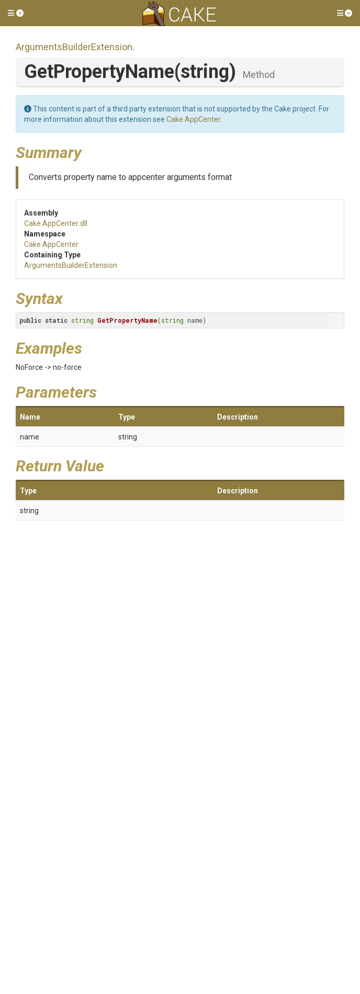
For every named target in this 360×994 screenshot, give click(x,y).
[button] (15, 13)
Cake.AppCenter (193, 119)
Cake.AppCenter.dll (55, 223)
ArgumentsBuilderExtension (74, 46)
